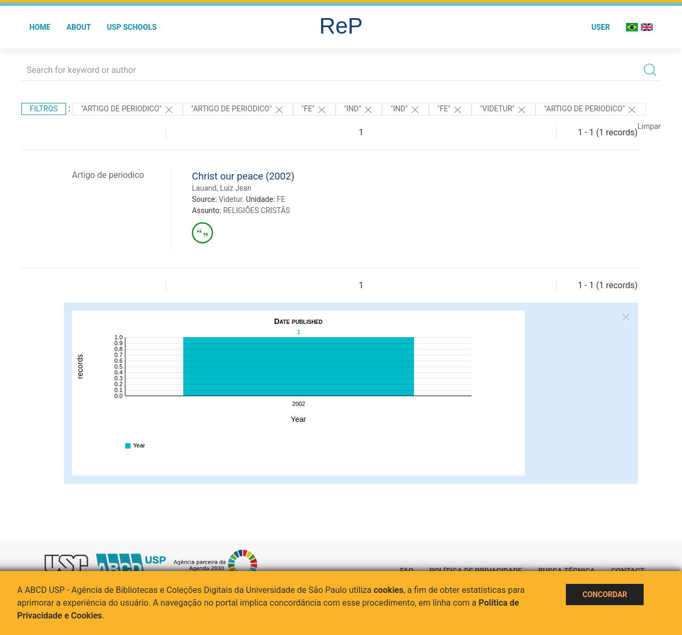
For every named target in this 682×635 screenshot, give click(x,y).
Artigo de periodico (108, 175)
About (79, 27)
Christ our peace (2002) (243, 176)
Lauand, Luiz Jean (221, 188)
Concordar (604, 594)
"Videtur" (503, 109)
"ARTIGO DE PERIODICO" (127, 109)
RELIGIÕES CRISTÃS (256, 210)
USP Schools (132, 27)
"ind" (359, 109)
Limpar (649, 126)
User (600, 27)
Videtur (230, 199)
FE (281, 199)
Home (40, 27)
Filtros (44, 108)
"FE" (314, 109)
